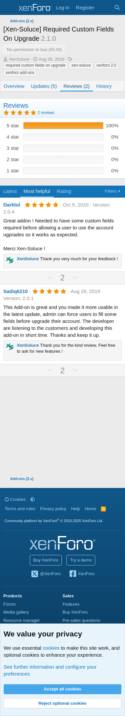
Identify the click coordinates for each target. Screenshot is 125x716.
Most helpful (36, 191)
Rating (64, 191)
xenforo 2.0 (106, 65)
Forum (9, 604)
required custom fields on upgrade (35, 65)
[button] (32, 499)
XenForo (81, 574)
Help (75, 508)
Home (90, 508)
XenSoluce (19, 59)
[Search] (117, 7)
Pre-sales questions (81, 620)
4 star (13, 137)
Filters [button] (110, 191)
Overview (14, 86)
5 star (13, 125)
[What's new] (104, 7)
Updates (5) (44, 86)
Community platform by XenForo (54, 521)
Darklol (11, 205)
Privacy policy (53, 508)
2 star (13, 159)
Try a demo (81, 560)
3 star (13, 148)
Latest (10, 191)
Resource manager (21, 620)
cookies (51, 648)
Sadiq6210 (15, 291)
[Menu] (9, 7)
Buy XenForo (46, 560)
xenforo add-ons (20, 72)
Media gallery (16, 612)
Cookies (15, 499)
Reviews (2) (76, 86)
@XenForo (45, 574)
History (104, 86)
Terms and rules (20, 508)
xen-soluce (81, 65)
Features (70, 604)
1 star (13, 170)
